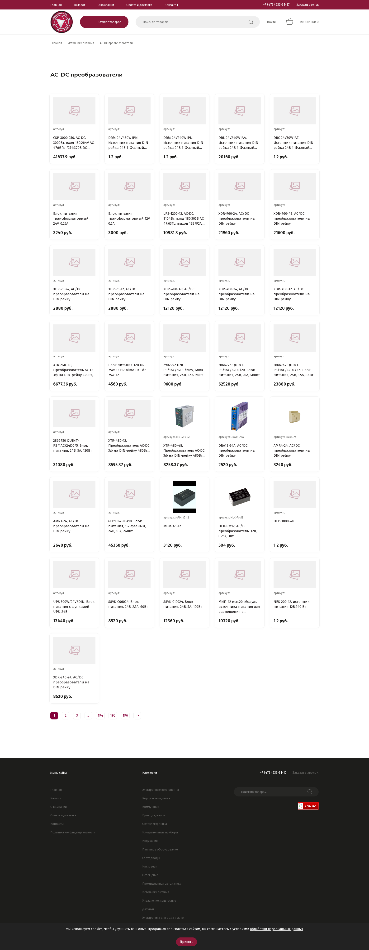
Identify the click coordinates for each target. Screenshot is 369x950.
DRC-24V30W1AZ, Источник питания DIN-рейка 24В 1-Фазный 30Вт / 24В (294, 143)
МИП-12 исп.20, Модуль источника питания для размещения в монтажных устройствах (239, 607)
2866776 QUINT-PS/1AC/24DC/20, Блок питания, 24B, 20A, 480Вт (239, 370)
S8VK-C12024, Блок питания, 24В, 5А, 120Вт (182, 604)
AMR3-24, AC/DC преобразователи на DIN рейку (71, 526)
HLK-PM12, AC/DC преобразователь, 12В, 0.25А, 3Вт (237, 531)
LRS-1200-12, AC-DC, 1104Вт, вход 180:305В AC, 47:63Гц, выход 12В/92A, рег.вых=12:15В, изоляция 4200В (183, 218)
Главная (56, 5)
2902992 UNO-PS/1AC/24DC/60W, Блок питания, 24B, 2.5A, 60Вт (183, 370)
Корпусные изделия (156, 798)
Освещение (150, 875)
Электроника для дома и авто (163, 917)
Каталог (79, 5)
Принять (186, 942)
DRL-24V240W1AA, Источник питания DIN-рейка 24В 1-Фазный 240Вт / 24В (239, 143)
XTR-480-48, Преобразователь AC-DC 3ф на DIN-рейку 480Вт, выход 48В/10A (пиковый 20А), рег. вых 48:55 (183, 450)
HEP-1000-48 (284, 521)
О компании (106, 5)
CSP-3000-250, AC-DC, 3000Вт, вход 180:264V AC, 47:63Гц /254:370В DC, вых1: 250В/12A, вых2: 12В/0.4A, (74, 143)
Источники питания (81, 43)
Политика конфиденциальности (72, 832)
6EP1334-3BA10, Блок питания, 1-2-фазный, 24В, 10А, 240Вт (127, 526)
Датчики (148, 909)
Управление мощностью (159, 900)
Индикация (150, 841)
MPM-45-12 (172, 526)
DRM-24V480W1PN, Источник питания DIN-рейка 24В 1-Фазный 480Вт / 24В (129, 143)
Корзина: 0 (309, 22)
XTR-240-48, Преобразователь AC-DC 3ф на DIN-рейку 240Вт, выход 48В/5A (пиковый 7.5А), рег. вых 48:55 (74, 370)
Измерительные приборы (160, 832)
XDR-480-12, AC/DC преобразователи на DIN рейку (292, 294)
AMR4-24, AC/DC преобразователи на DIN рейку (292, 450)
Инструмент (150, 866)
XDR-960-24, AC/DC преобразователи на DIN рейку (236, 218)
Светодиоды (151, 858)
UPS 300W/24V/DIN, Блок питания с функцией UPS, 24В (74, 607)
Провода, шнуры (154, 815)
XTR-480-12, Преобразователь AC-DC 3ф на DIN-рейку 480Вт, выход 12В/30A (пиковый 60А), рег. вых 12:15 (128, 445)
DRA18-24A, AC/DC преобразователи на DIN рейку (236, 450)
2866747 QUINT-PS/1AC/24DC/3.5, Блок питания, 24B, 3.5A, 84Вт (293, 370)
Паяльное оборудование (160, 849)
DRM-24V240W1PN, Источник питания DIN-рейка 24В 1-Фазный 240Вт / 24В (184, 143)
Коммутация (150, 807)
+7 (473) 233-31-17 (276, 5)
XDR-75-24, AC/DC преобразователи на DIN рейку (71, 294)
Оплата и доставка (139, 5)
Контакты (171, 5)
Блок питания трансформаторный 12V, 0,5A (129, 218)
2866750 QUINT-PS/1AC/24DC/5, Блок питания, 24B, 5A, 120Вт (72, 445)
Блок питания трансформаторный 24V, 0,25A (71, 218)
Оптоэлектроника (154, 824)
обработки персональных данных (276, 929)
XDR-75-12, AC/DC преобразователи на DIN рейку (126, 294)
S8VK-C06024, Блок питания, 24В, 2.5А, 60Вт (128, 604)
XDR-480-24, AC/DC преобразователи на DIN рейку (236, 294)
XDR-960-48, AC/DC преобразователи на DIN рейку (292, 218)
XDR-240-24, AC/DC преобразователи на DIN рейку (71, 682)
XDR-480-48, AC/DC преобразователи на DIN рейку (181, 294)
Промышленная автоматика (161, 883)
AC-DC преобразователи (116, 43)
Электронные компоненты (160, 789)
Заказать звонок (308, 4)
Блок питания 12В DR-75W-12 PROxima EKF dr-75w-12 (127, 370)
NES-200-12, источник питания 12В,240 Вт (291, 604)
